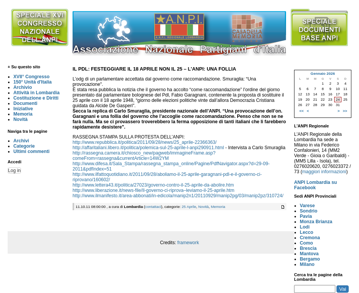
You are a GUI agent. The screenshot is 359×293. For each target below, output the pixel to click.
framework (188, 242)
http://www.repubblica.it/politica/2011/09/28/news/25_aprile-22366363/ (145, 142)
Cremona (310, 237)
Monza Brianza (316, 221)
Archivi (21, 140)
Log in (14, 170)
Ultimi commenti (31, 151)
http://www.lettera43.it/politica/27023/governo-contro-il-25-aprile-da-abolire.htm (153, 185)
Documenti (25, 103)
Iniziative (23, 108)
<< (301, 111)
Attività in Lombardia (36, 92)
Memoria (22, 114)
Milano (307, 264)
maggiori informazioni (324, 171)
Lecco (306, 232)
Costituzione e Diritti (35, 98)
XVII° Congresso (31, 76)
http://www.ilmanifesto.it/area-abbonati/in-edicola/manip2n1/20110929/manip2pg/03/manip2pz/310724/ (178, 195)
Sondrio (308, 211)
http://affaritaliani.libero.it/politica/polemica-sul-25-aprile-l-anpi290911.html (148, 147)
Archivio (22, 87)
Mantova (309, 253)
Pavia (306, 216)
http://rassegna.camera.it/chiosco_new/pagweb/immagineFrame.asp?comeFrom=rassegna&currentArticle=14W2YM (144, 155)
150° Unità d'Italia (32, 82)
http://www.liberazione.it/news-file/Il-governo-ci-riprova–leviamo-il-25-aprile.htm (153, 190)
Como (306, 243)
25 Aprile (189, 206)
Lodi (305, 227)
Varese (307, 205)
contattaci (153, 206)
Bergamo (310, 259)
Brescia (308, 248)
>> (345, 111)
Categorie (24, 146)
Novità (20, 119)
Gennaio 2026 (322, 73)
